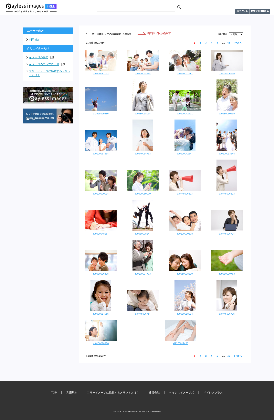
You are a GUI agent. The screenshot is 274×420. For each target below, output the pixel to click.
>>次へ (238, 42)
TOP (54, 392)
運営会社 (154, 392)
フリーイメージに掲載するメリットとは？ (49, 73)
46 (228, 42)
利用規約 (34, 39)
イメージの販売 (41, 57)
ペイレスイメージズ (181, 392)
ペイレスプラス (213, 392)
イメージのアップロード (47, 64)
